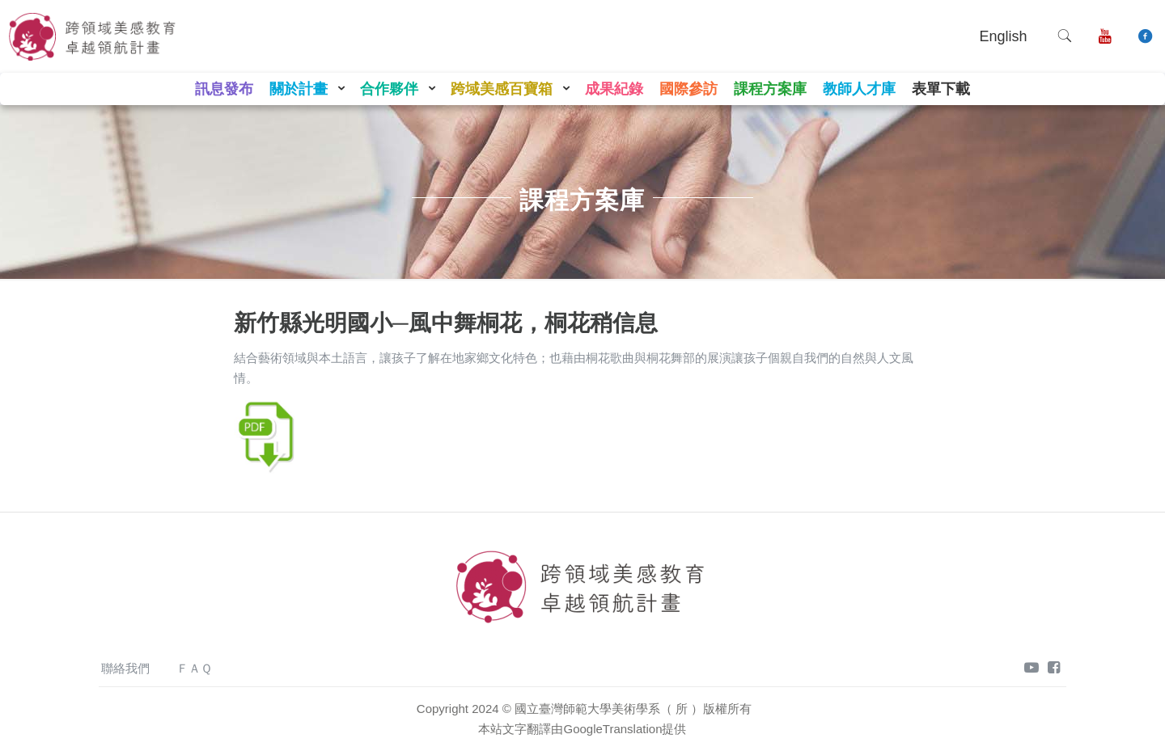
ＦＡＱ (194, 668)
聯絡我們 (125, 668)
